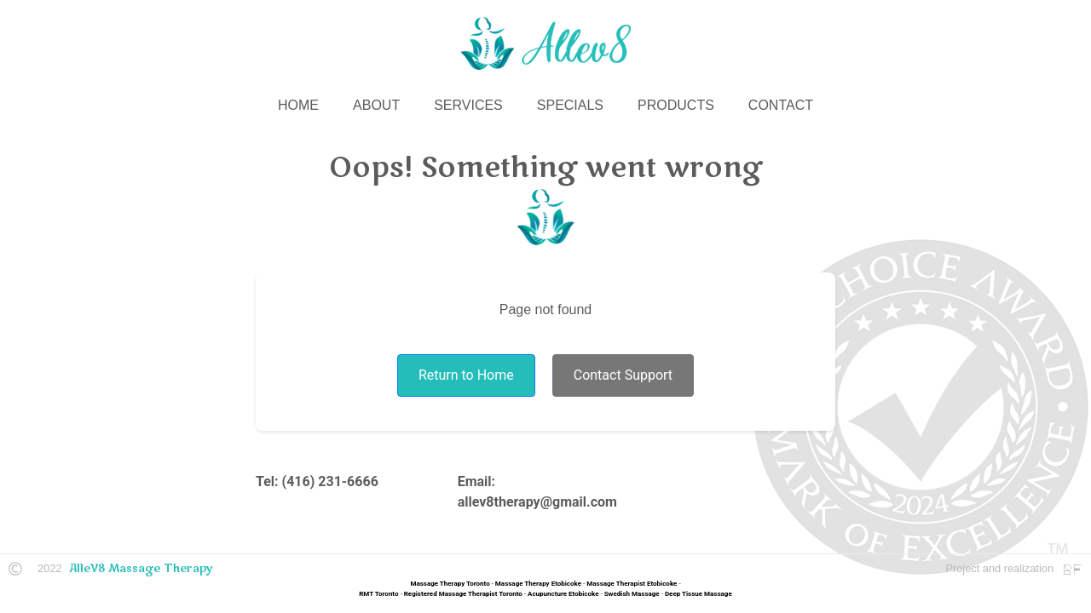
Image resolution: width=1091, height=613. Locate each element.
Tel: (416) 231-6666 (317, 481)
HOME (298, 105)
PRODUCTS (676, 105)
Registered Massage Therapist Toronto (463, 594)
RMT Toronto (378, 594)
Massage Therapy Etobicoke (538, 583)
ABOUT (376, 105)
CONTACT (780, 105)
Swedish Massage (632, 594)
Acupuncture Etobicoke (563, 594)
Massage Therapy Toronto (449, 583)
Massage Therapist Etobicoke (631, 583)
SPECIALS (570, 105)
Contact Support (623, 375)
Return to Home (466, 375)
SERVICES (468, 105)
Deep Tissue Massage (698, 594)
